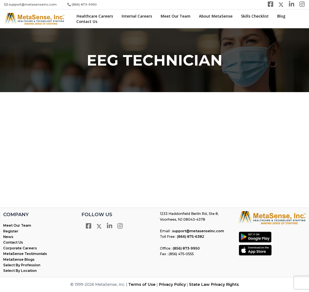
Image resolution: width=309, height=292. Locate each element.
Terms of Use (142, 284)
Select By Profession (21, 265)
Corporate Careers (20, 248)
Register (10, 231)
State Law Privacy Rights (214, 284)
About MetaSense (213, 16)
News (8, 237)
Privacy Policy (172, 284)
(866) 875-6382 (190, 237)
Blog (277, 16)
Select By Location (20, 271)
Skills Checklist (252, 16)
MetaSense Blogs (19, 260)
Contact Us (86, 21)
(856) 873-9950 (84, 4)
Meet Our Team (174, 16)
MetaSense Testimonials (25, 254)
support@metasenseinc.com (33, 4)
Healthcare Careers (94, 16)
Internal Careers (135, 16)
